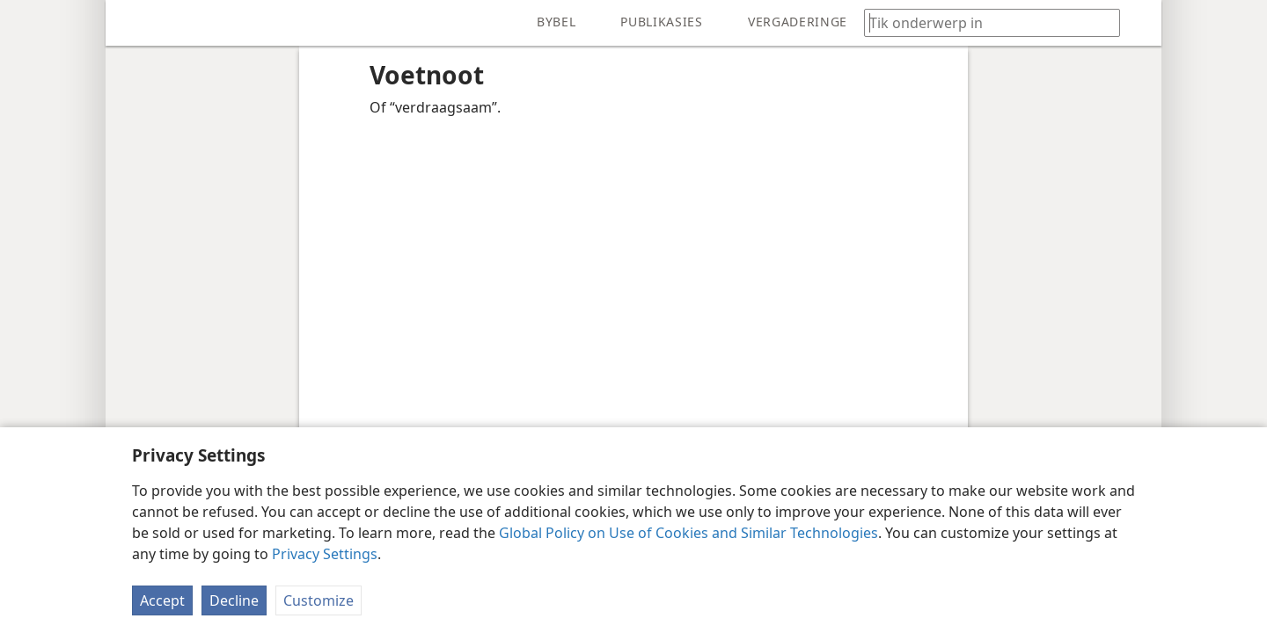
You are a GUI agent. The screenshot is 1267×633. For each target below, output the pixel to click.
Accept (162, 600)
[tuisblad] (132, 23)
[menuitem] (132, 23)
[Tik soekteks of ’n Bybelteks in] (983, 22)
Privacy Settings (324, 554)
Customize (318, 600)
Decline (234, 600)
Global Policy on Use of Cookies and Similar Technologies (688, 532)
